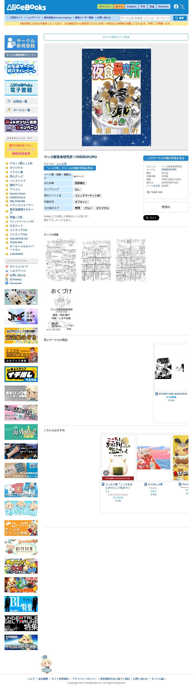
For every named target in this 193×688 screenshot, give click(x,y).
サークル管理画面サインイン (21, 55)
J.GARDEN (16, 254)
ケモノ (14, 163)
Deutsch (163, 6)
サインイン (105, 6)
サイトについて (19, 266)
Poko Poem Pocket (118, 495)
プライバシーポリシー (84, 678)
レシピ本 (62, 163)
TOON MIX (16, 242)
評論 (12, 217)
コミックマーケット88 (87, 195)
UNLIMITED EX (19, 238)
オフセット (81, 201)
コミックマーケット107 (22, 221)
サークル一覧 (18, 110)
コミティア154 (18, 234)
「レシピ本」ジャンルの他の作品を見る (69, 168)
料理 (77, 208)
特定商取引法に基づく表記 (115, 678)
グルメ (88, 208)
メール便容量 (153, 185)
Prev (106, 473)
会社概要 (43, 678)
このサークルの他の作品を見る (165, 158)
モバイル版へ (158, 678)
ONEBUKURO (169, 169)
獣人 (22, 163)
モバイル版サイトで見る (116, 37)
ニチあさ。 (153, 488)
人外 (30, 163)
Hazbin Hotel (17, 193)
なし (77, 189)
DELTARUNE (17, 201)
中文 (142, 6)
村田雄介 (80, 183)
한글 (151, 6)
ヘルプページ (33, 17)
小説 (19, 217)
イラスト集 (16, 172)
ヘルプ (31, 678)
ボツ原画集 (171, 397)
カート (119, 6)
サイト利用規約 (60, 678)
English (131, 6)
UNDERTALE (17, 197)
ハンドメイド (18, 180)
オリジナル (16, 167)
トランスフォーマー (22, 205)
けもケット (16, 225)
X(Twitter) (15, 279)
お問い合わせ (104, 17)
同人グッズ (16, 176)
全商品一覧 (17, 101)
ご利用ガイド (16, 17)
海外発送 (57, 17)
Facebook (16, 283)
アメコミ (15, 189)
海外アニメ (16, 185)
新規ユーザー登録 (84, 17)
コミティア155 (18, 230)
